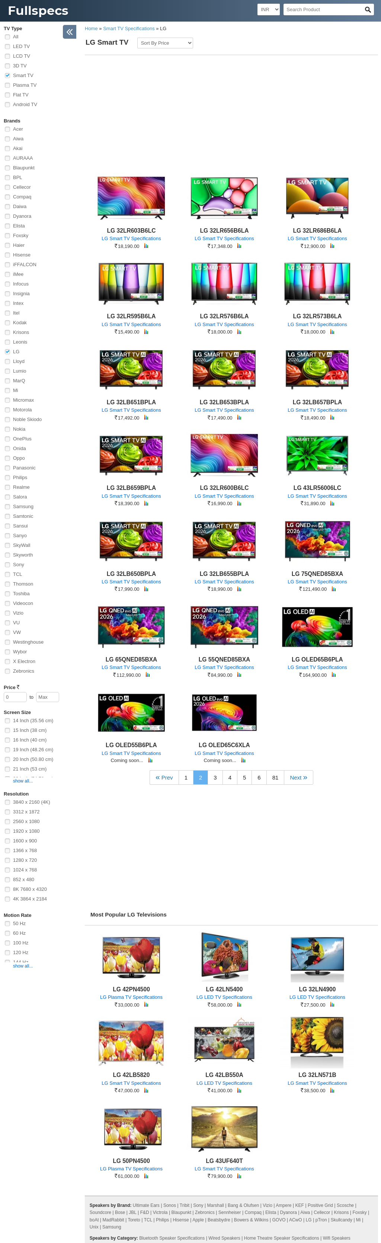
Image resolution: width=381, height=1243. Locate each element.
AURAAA (23, 158)
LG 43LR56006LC (317, 488)
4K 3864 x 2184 (30, 899)
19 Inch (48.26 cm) (33, 749)
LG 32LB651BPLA (131, 402)
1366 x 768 (25, 850)
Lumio (19, 371)
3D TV (20, 65)
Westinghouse (28, 642)
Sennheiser (229, 1212)
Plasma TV (24, 85)
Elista (19, 226)
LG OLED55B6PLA (131, 745)
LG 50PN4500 (131, 1161)
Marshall (215, 1205)
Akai (17, 148)
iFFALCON (24, 264)
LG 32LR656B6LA (224, 230)
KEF (299, 1205)
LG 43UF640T (224, 1161)
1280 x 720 (25, 860)
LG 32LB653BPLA (224, 402)
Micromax (23, 400)
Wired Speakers (224, 1238)
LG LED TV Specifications (224, 997)
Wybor (20, 651)
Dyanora (22, 216)
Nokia (19, 429)
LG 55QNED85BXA (224, 659)
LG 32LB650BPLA (131, 574)
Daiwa (19, 206)
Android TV (25, 104)
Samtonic (23, 516)
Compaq (22, 197)
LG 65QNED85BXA (131, 659)
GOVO (279, 1220)
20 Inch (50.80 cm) (33, 759)
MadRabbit (113, 1220)
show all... (23, 781)
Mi (15, 390)
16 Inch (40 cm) (30, 740)
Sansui (20, 526)
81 (275, 777)
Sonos (169, 1205)
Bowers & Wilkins (251, 1220)
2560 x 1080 (26, 821)
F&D (144, 1212)
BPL (17, 177)
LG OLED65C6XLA (224, 745)
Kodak (20, 322)
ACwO (295, 1220)
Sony (18, 564)
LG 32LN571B (317, 1075)
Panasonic (24, 468)
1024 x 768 (25, 870)
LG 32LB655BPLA (224, 574)
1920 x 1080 (26, 831)
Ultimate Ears (146, 1205)
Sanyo (20, 535)
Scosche (345, 1205)
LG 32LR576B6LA (224, 316)
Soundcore (100, 1212)
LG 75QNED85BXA (317, 574)
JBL (132, 1212)
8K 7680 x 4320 (30, 889)
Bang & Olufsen (243, 1205)
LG (16, 351)
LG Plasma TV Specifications (131, 997)
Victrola (160, 1212)
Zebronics (23, 671)
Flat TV (21, 95)
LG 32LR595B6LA (131, 316)
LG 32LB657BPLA (317, 402)
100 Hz (20, 943)
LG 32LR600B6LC (224, 488)
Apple (198, 1220)
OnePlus (22, 439)
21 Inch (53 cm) (30, 769)
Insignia (21, 293)
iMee (18, 274)
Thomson (23, 584)
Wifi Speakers (336, 1238)
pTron (321, 1220)
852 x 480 (23, 879)
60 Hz (19, 933)
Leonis (20, 342)
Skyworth (23, 555)
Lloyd (19, 361)
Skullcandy (341, 1220)
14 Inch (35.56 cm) (33, 720)
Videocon (23, 603)
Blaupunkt (24, 167)
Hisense (22, 255)
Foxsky (20, 235)
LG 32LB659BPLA (131, 488)
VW (17, 632)
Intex (18, 303)
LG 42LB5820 (131, 1075)
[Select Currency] (268, 9)
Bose (120, 1212)
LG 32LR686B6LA (317, 230)
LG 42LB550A (224, 1075)
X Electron (24, 661)
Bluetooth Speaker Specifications (172, 1238)
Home (91, 28)
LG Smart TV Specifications (131, 238)
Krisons (21, 332)
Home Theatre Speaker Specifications (281, 1238)
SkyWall (21, 545)
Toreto (134, 1220)
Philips (20, 477)
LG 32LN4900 (317, 989)
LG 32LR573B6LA (317, 316)
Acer (18, 129)
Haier (19, 245)
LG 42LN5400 (224, 989)
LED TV (21, 46)
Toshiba (21, 593)
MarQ (19, 380)
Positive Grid (320, 1205)
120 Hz (20, 952)
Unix (94, 1227)
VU (16, 622)
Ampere (283, 1205)
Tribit (184, 1205)
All (15, 36)
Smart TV (23, 75)
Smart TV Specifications (128, 28)
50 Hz (19, 923)
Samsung (23, 506)
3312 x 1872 (26, 812)
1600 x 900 (25, 841)
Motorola (22, 409)
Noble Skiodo (27, 419)
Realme (21, 487)
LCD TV (21, 56)
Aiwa (18, 138)
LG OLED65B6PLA (317, 659)
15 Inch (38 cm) (30, 730)
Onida (19, 448)
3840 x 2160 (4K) (31, 802)
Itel (16, 313)
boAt (94, 1220)
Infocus (21, 284)
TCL (17, 574)
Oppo (19, 458)
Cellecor (22, 187)
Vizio (18, 613)
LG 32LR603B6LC (131, 230)
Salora (20, 497)
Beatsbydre (219, 1220)
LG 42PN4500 (131, 989)
